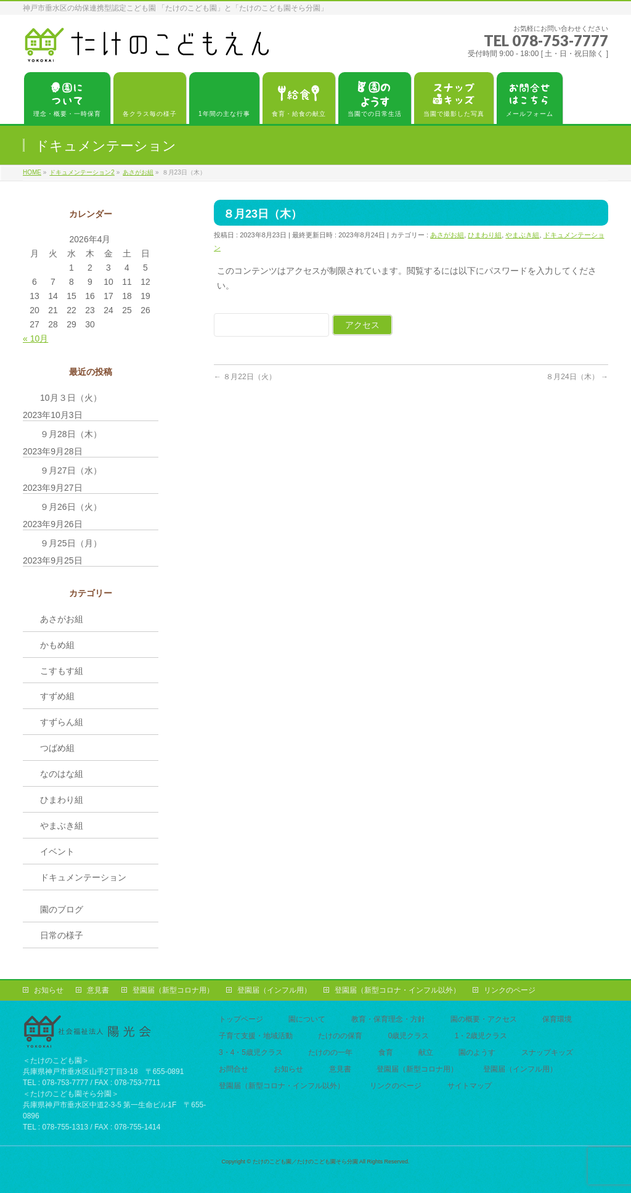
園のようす (476, 1053)
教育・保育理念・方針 (388, 1019)
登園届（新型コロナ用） (173, 990)
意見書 (98, 990)
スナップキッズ (547, 1053)
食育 (385, 1053)
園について (306, 1019)
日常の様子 (61, 935)
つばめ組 (57, 748)
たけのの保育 (340, 1036)
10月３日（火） (71, 398)
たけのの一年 (330, 1053)
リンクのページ (509, 990)
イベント (57, 851)
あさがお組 (447, 235)
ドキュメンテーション (83, 877)
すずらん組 (61, 722)
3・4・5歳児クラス (251, 1053)
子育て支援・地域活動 (256, 1036)
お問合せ (233, 1069)
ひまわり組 (485, 235)
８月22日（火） (245, 376)
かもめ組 (57, 645)
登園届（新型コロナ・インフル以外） (397, 990)
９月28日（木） (71, 434)
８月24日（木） (577, 376)
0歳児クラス (408, 1036)
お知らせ (48, 990)
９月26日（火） (71, 507)
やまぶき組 (522, 235)
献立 (425, 1053)
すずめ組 (57, 696)
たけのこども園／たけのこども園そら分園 (305, 1161)
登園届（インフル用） (274, 990)
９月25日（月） (71, 543)
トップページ (241, 1019)
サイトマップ (469, 1086)
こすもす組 (61, 671)
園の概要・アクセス (483, 1019)
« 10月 (35, 338)
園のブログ (61, 909)
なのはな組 (61, 774)
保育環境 (557, 1019)
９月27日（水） (71, 470)
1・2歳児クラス (481, 1036)
